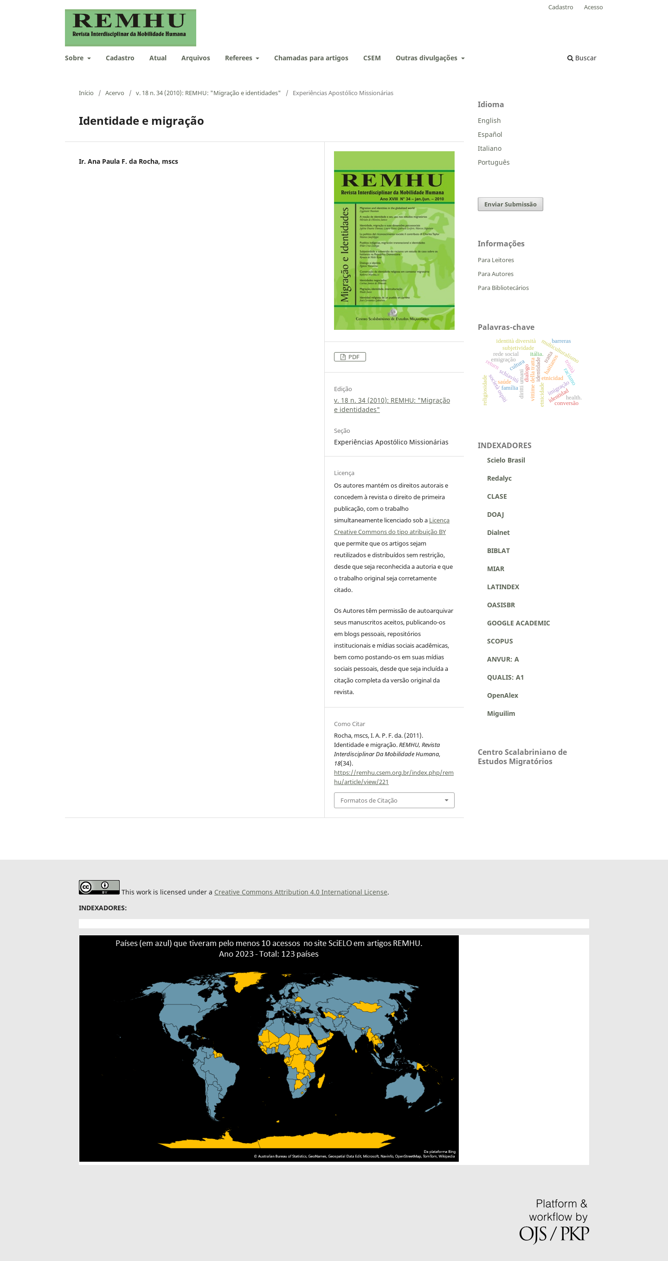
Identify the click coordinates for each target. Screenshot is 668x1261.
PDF (353, 357)
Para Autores (496, 274)
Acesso (593, 7)
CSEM (372, 57)
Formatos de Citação (369, 800)
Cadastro (120, 57)
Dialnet (494, 532)
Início (86, 93)
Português (494, 162)
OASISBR (501, 604)
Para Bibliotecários (503, 287)
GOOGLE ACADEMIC (518, 622)
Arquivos (195, 57)
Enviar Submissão (510, 204)
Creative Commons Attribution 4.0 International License (300, 892)
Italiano (489, 148)
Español (490, 134)
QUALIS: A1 (501, 677)
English (489, 120)
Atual (158, 57)
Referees (239, 57)
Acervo (114, 93)
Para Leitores (496, 260)
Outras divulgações (427, 57)
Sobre (75, 57)
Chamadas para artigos (311, 57)
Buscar (582, 57)
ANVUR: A (498, 659)
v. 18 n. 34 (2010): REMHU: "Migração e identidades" (208, 93)
